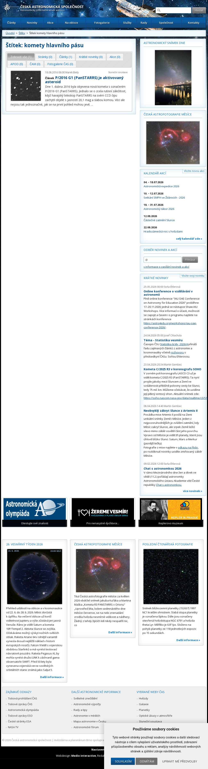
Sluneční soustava (117, 72)
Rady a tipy (80, 710)
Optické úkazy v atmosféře (155, 715)
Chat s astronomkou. (169, 485)
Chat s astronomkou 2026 (162, 468)
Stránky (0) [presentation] (45, 57)
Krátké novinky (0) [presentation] (91, 57)
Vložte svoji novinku (193, 275)
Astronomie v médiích (87, 715)
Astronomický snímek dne (164, 43)
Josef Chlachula (173, 335)
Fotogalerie (102, 22)
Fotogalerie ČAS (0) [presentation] (60, 64)
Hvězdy (143, 698)
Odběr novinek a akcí (160, 250)
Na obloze (71, 22)
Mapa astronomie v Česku (90, 721)
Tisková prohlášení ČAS (22, 698)
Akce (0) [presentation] (115, 57)
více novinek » (192, 491)
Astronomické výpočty (87, 704)
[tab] (21, 56)
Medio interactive (83, 756)
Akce (50, 22)
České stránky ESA (19, 721)
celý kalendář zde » (189, 238)
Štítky (22, 33)
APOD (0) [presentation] (16, 64)
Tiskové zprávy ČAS (20, 704)
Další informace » (52, 677)
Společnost (166, 22)
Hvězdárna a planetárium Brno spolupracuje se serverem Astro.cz (95, 740)
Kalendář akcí (155, 173)
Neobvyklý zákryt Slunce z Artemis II (171, 411)
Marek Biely (72, 72)
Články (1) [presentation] (65, 57)
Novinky (32, 22)
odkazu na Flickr (188, 447)
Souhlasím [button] (123, 761)
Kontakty (193, 22)
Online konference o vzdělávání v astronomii (168, 293)
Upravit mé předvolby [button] (179, 761)
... (92, 104)
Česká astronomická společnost (31, 740)
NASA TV (13, 727)
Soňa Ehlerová (172, 287)
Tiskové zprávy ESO (20, 715)
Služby (127, 22)
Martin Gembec (173, 364)
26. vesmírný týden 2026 (24, 544)
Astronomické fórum (86, 727)
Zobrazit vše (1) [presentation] (20, 57)
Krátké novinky (156, 278)
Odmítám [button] (147, 761)
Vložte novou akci (194, 171)
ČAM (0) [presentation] (35, 64)
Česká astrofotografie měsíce (168, 114)
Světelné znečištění (85, 698)
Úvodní (10, 33)
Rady (144, 22)
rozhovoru (177, 352)
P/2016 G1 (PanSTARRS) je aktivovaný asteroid (84, 79)
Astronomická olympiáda (23, 710)
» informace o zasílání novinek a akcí (166, 267)
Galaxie (144, 704)
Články (11, 22)
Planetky (144, 710)
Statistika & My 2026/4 (174, 344)
